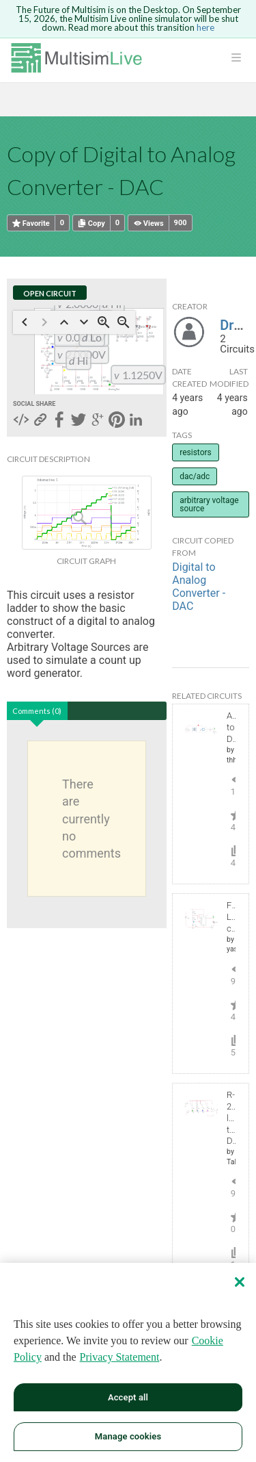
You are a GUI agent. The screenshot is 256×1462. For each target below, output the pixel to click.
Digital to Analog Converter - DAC (198, 587)
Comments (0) (36, 710)
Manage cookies (128, 1436)
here (205, 27)
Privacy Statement (120, 1357)
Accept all (128, 1397)
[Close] (240, 1282)
